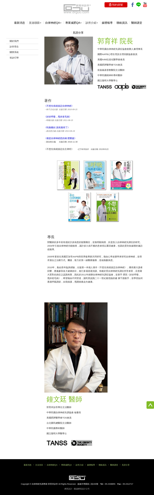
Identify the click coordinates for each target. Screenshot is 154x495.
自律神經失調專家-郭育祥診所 (77, 9)
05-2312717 (128, 484)
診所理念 (14, 46)
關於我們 (14, 41)
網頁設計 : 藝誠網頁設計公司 (77, 489)
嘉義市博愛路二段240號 (87, 484)
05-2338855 (110, 484)
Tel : (102, 484)
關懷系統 (14, 52)
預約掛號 (117, 4)
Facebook (132, 4)
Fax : (119, 484)
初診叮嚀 (14, 57)
